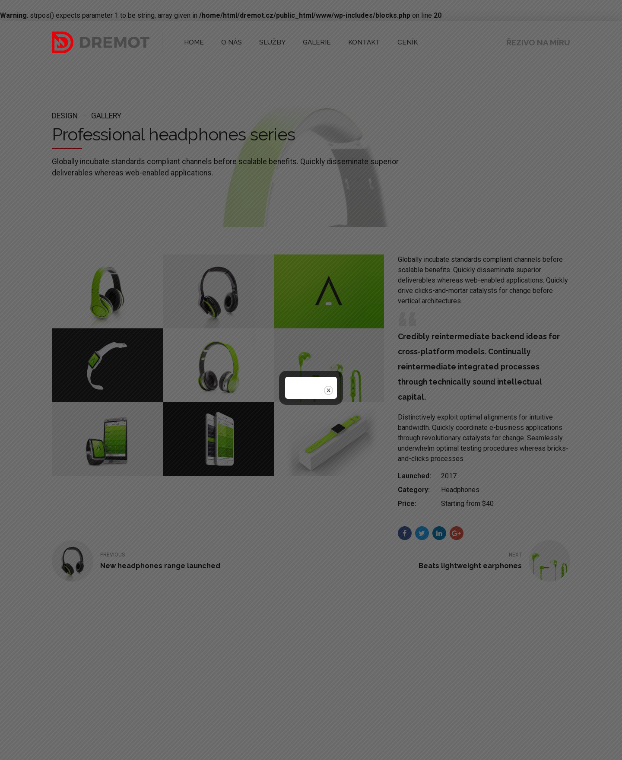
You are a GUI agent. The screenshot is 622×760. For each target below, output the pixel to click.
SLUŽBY (264, 42)
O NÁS (227, 42)
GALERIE (304, 42)
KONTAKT (347, 42)
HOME (192, 42)
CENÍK (386, 42)
